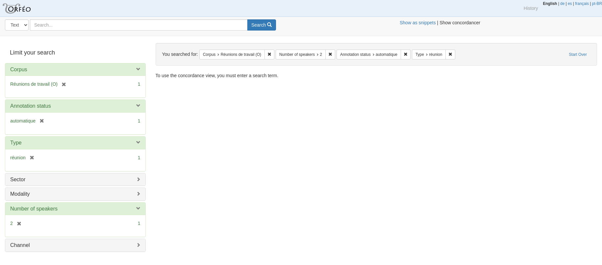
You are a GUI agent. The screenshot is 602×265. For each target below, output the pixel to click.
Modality (20, 194)
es (570, 3)
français (582, 3)
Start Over (578, 54)
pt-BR (597, 3)
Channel (20, 245)
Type (16, 142)
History (531, 8)
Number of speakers (34, 208)
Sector (17, 179)
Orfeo (24, 8)
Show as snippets (418, 22)
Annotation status (30, 106)
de (562, 3)
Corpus (18, 69)
